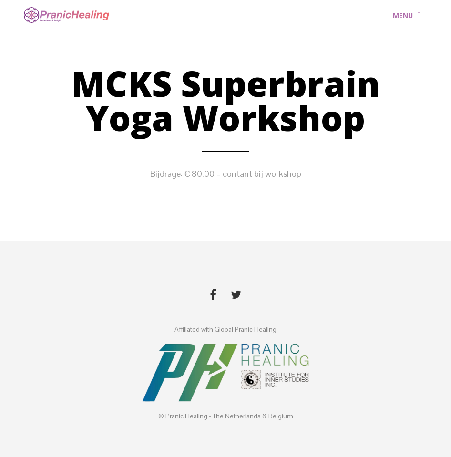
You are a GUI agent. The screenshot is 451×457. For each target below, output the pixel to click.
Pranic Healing (186, 416)
